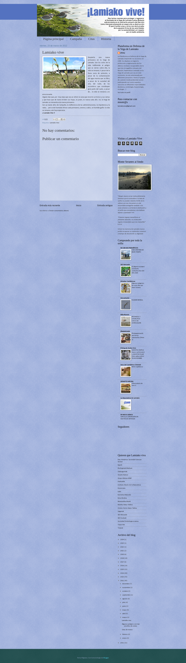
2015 (122, 569)
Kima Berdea (122, 498)
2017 (122, 562)
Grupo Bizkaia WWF (125, 478)
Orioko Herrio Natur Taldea (127, 508)
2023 (122, 543)
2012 (122, 580)
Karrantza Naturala (124, 495)
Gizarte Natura (123, 475)
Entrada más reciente (50, 205)
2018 (122, 558)
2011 (122, 643)
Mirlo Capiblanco (137, 367)
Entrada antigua (105, 205)
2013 (122, 577)
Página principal (53, 39)
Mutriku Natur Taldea (125, 505)
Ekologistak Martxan (125, 468)
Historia (106, 39)
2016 (122, 565)
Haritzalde (121, 481)
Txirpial (120, 528)
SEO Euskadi (122, 518)
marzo (124, 617)
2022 (122, 547)
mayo (124, 610)
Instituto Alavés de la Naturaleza (129, 485)
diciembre (126, 584)
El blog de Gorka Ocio (128, 348)
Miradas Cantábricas (127, 281)
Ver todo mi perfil (124, 92)
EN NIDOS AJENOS (126, 415)
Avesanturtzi (124, 298)
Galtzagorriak (122, 471)
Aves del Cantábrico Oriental (130, 365)
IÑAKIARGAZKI (125, 331)
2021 (122, 551)
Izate (119, 491)
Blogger (106, 658)
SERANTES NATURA (126, 381)
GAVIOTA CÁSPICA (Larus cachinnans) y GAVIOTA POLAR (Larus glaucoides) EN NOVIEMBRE (138, 354)
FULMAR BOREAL (137, 300)
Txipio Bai (121, 525)
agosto (125, 599)
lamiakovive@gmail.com (126, 106)
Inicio (78, 205)
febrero (125, 634)
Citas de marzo (127, 630)
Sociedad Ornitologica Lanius (128, 521)
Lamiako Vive (54, 123)
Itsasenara (121, 488)
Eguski (120, 465)
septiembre (126, 595)
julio (124, 602)
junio (124, 606)
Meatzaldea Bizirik (124, 501)
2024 (122, 539)
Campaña (76, 39)
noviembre (126, 587)
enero (124, 638)
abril (124, 613)
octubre (125, 591)
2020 (122, 554)
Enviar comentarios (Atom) (59, 211)
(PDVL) (122, 53)
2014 (122, 573)
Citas (91, 39)
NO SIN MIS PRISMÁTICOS (129, 248)
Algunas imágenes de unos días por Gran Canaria (138, 285)
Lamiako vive (126, 620)
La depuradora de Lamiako (130, 398)
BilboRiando (124, 315)
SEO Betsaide (125, 265)
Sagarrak (121, 511)
